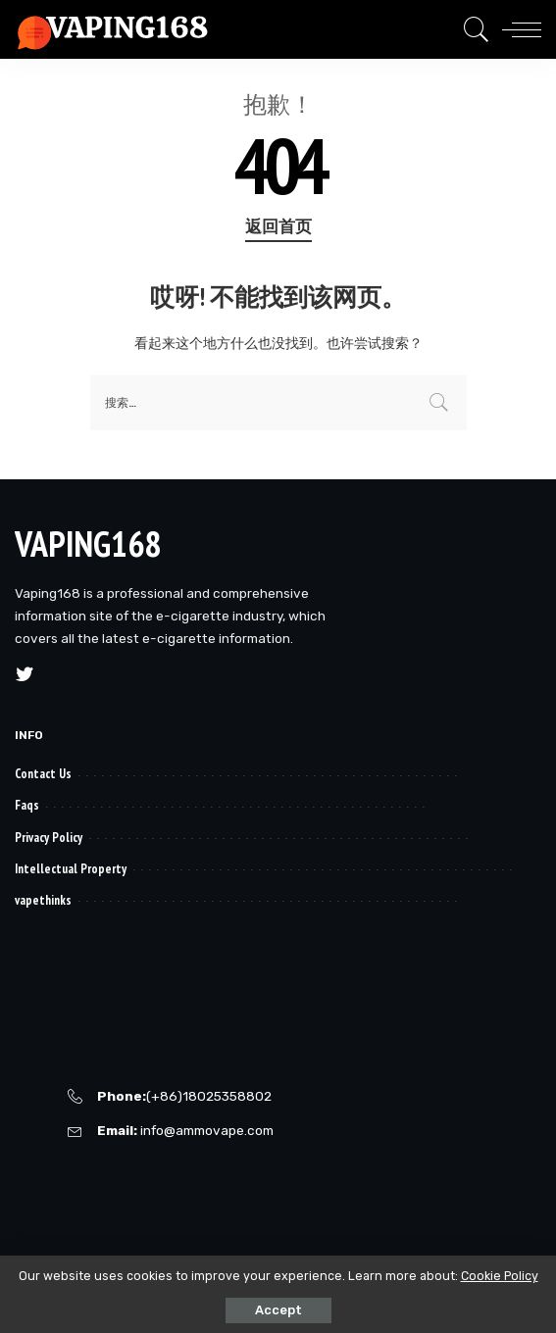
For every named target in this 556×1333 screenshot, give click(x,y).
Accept (278, 1310)
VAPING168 (88, 543)
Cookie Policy (499, 1275)
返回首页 (278, 226)
